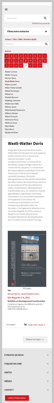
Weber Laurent (10, 84)
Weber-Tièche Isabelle (13, 88)
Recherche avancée (41, 23)
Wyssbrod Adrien (11, 132)
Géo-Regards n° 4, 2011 (19, 297)
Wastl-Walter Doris (12, 81)
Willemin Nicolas (11, 113)
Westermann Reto (12, 103)
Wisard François (11, 116)
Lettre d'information (17, 398)
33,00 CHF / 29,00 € (34, 324)
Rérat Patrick (14, 293)
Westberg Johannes (12, 100)
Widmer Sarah (10, 107)
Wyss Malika (9, 126)
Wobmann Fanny (11, 119)
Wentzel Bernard (11, 97)
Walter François (11, 75)
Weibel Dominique (12, 91)
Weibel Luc (9, 94)
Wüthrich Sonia (11, 123)
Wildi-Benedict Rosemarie (15, 110)
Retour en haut (35, 339)
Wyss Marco (9, 129)
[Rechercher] (27, 18)
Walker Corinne (11, 72)
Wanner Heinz (10, 78)
